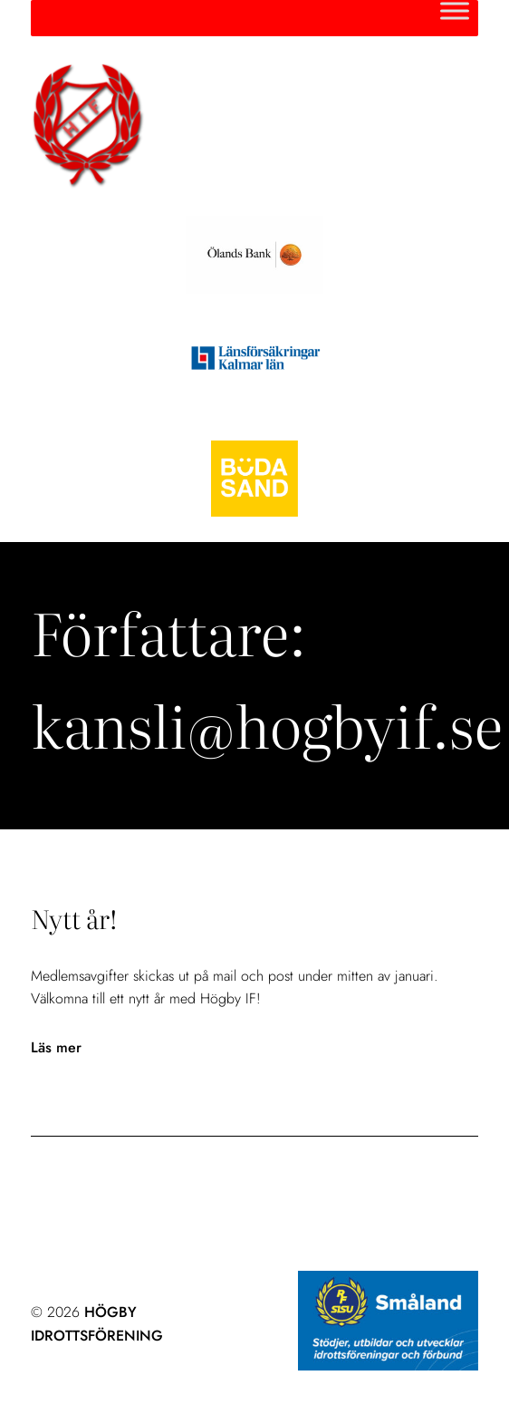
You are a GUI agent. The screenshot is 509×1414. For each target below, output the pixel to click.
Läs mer (56, 1048)
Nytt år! (74, 918)
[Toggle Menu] (454, 10)
